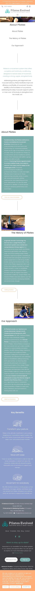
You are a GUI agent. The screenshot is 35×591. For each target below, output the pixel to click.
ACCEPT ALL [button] (26, 587)
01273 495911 (6, 6)
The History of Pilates (17, 38)
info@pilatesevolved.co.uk (22, 513)
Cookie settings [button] (15, 587)
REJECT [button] (5, 587)
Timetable (13, 531)
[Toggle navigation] (17, 14)
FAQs (18, 531)
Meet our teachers (10, 399)
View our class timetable (11, 197)
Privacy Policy (19, 553)
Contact (27, 531)
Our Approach (18, 45)
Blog (22, 531)
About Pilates (17, 31)
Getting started (8, 290)
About (7, 531)
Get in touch (16, 3)
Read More (19, 583)
